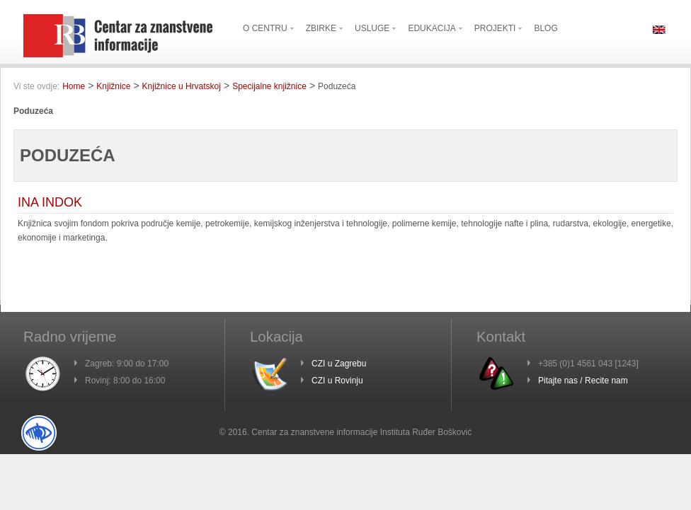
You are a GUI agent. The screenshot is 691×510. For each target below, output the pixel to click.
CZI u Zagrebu (339, 364)
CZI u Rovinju (337, 381)
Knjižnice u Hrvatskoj (181, 86)
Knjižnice (113, 86)
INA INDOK (50, 202)
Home (73, 86)
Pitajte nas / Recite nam (583, 381)
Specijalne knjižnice (269, 86)
